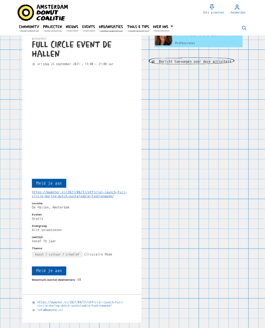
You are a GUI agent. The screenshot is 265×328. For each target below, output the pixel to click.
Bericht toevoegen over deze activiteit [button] (191, 62)
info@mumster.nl (50, 213)
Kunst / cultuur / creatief (57, 158)
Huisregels (159, 326)
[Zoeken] (244, 28)
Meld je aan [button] (49, 87)
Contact (111, 326)
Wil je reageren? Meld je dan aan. (65, 273)
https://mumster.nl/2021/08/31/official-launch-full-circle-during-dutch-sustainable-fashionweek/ (80, 208)
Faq (98, 326)
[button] (29, 26)
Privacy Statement (134, 326)
